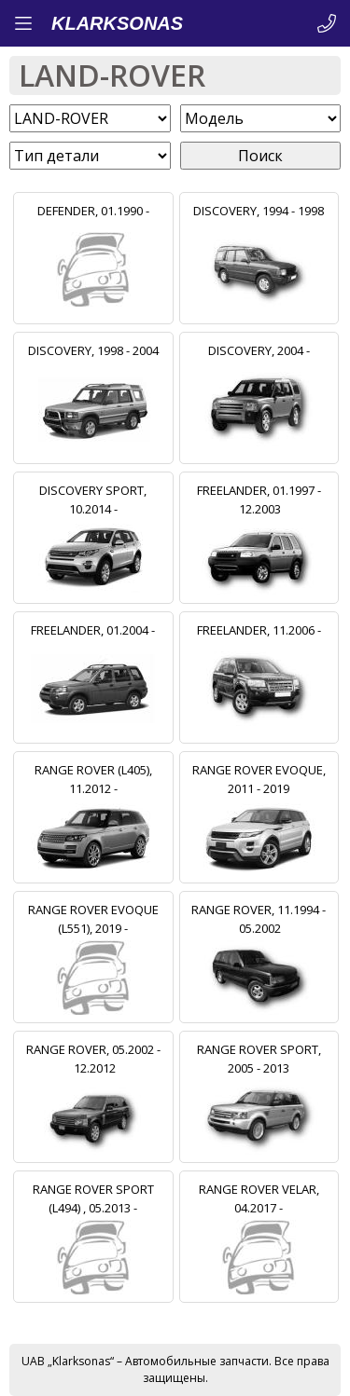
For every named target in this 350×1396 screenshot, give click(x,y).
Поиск (260, 155)
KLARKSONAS (117, 23)
